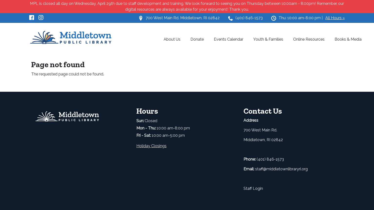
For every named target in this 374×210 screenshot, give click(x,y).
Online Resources (309, 39)
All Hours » (335, 18)
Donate (197, 39)
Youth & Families (268, 39)
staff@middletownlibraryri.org (281, 169)
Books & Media (348, 39)
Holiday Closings (151, 146)
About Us (172, 39)
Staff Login (253, 188)
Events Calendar (228, 39)
